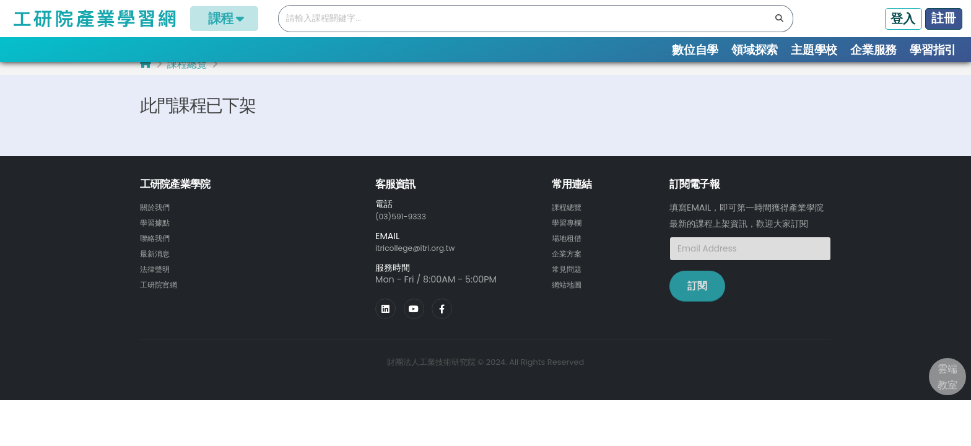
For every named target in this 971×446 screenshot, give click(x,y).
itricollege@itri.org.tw (421, 257)
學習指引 (933, 50)
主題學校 (814, 50)
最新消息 (157, 262)
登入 (902, 18)
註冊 (943, 18)
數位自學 (695, 50)
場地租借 (569, 247)
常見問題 (569, 277)
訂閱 (697, 296)
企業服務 (873, 50)
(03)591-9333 (405, 226)
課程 (224, 18)
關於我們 (157, 217)
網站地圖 (569, 292)
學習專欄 (569, 232)
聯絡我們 (157, 247)
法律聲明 (157, 277)
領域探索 (754, 50)
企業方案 (569, 262)
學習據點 (157, 232)
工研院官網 (161, 292)
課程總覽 (187, 75)
